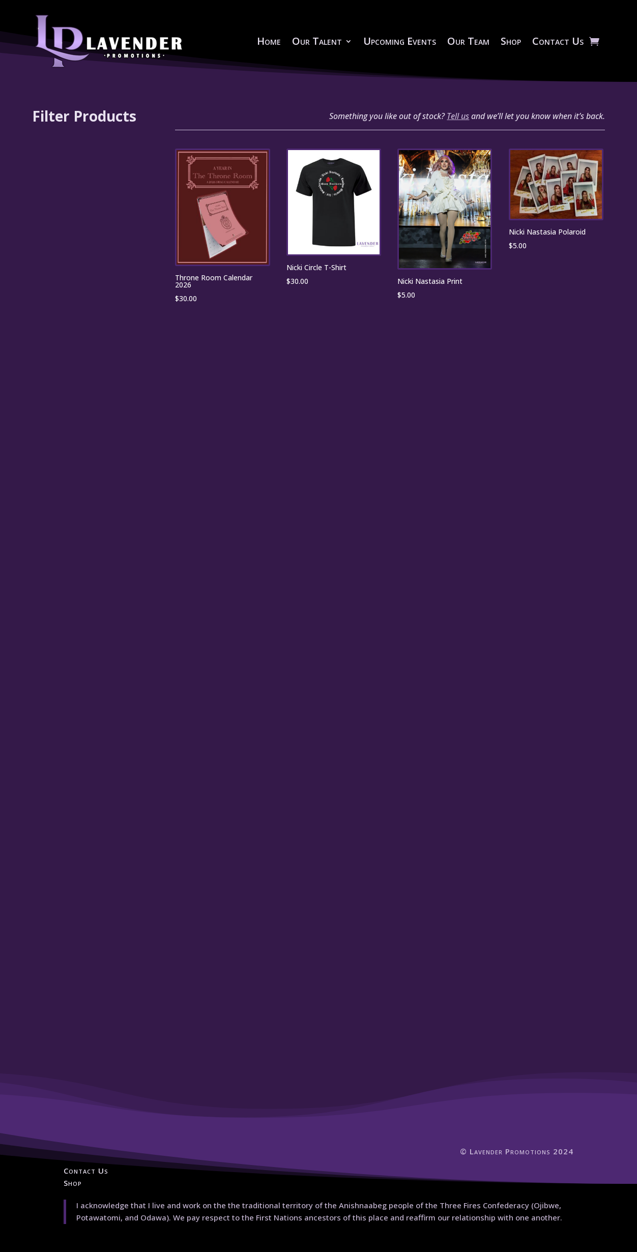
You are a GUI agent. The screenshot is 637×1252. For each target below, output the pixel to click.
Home (269, 41)
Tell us (458, 116)
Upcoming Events (399, 41)
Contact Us (558, 41)
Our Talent (317, 41)
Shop (511, 41)
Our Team (468, 41)
